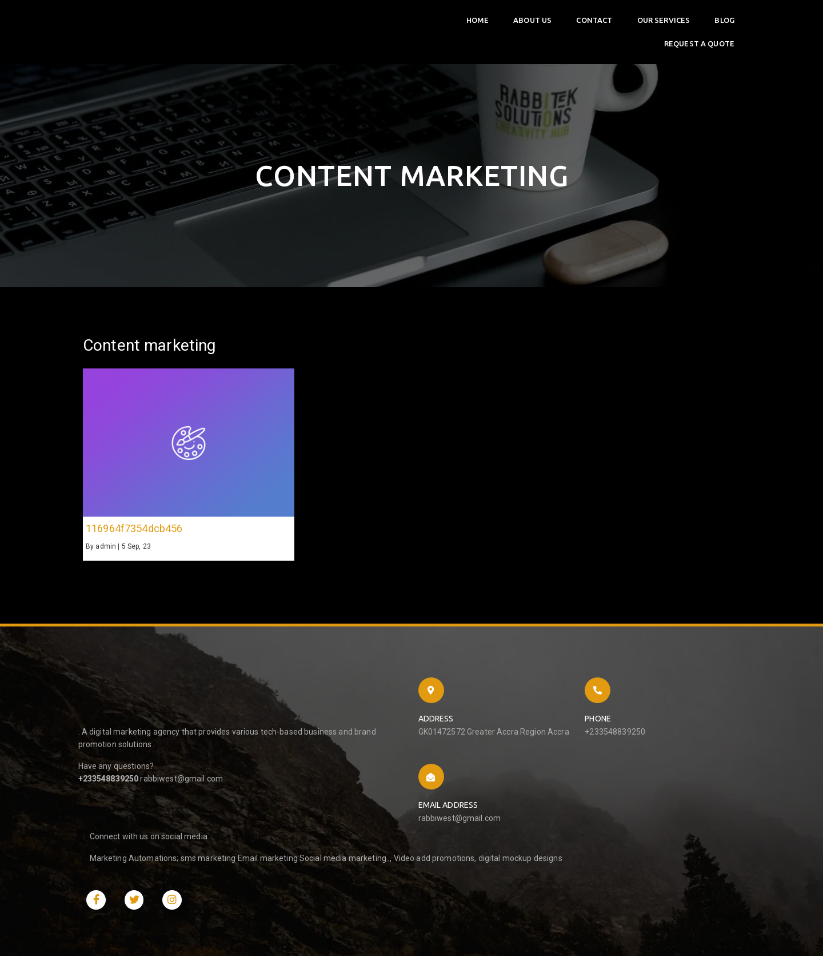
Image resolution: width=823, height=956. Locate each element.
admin (105, 549)
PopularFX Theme (223, 913)
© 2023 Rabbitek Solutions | (136, 913)
